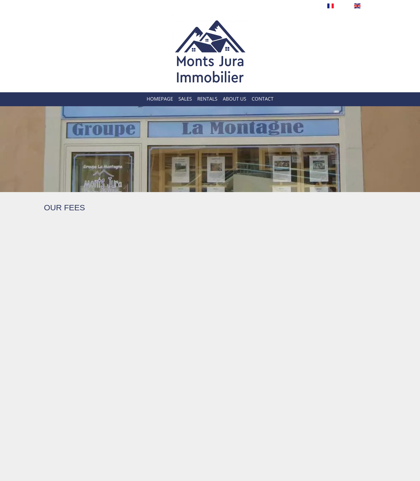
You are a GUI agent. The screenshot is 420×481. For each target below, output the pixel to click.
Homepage (210, 52)
